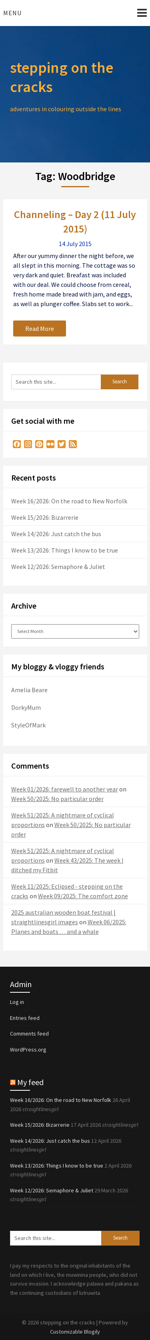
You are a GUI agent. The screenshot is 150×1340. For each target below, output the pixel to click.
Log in (17, 1002)
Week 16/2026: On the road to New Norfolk (69, 501)
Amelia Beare (29, 690)
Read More (39, 328)
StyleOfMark (28, 725)
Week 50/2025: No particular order (57, 799)
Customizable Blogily (75, 1331)
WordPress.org (28, 1049)
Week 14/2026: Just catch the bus (56, 534)
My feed (30, 1082)
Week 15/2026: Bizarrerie (44, 517)
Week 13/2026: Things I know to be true (64, 550)
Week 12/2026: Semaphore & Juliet (58, 567)
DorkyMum (26, 707)
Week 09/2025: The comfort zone (83, 896)
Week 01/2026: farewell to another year (64, 789)
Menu (12, 13)
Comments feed (29, 1033)
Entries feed (25, 1018)
